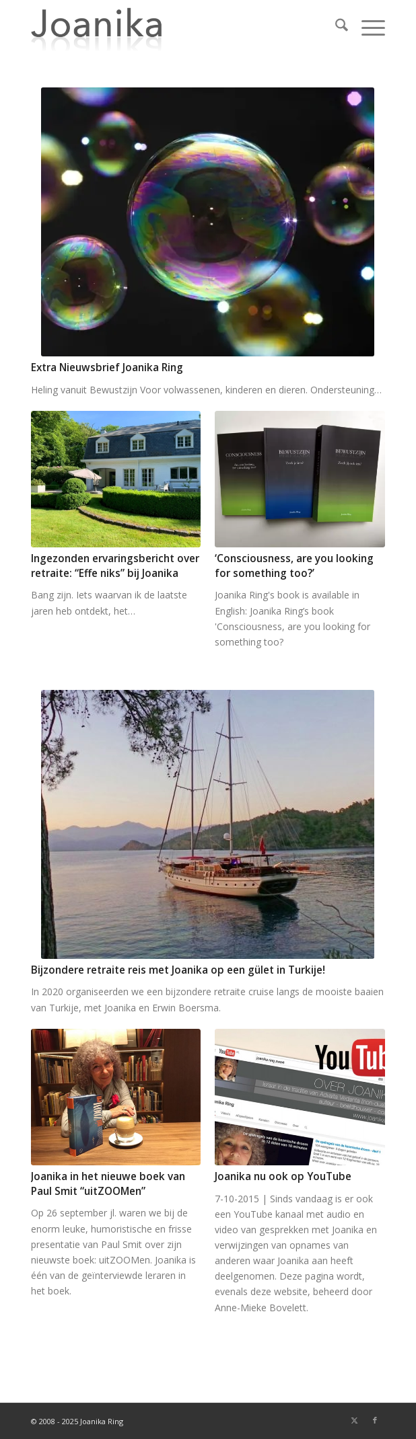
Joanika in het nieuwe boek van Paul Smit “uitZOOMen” (108, 1183)
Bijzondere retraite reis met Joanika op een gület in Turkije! (178, 970)
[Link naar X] (355, 1420)
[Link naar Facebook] (375, 1420)
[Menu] (366, 27)
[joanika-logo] (172, 27)
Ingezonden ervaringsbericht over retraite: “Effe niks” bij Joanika (115, 565)
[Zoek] (335, 27)
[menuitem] (335, 27)
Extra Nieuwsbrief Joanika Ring (107, 367)
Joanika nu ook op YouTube (283, 1176)
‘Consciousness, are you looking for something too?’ (294, 565)
